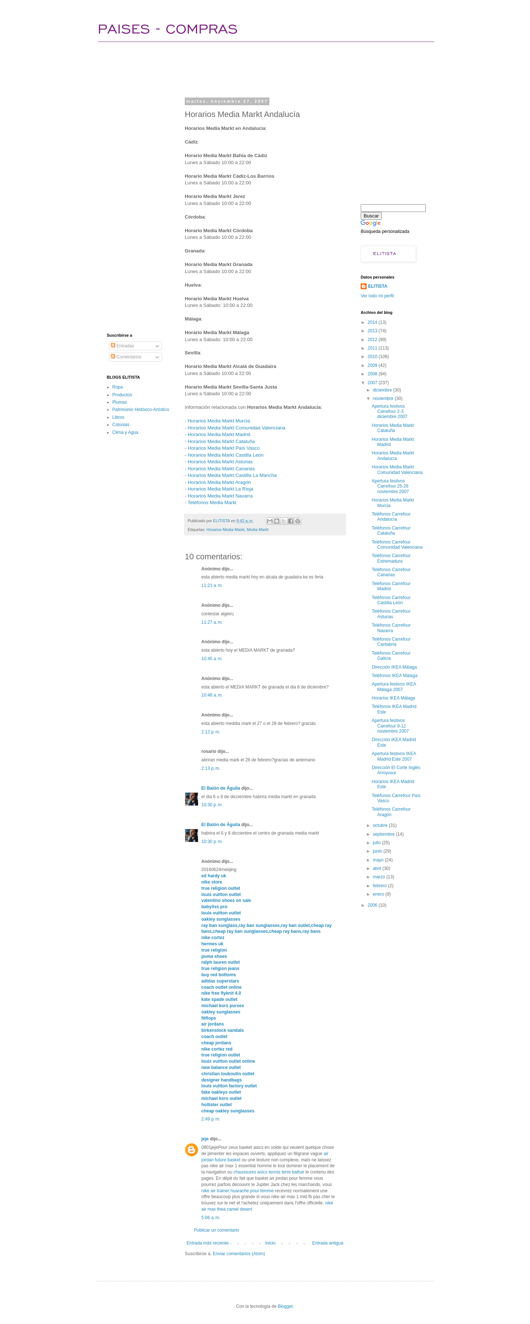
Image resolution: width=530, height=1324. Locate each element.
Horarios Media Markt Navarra (220, 496)
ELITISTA (377, 286)
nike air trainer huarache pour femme (237, 1190)
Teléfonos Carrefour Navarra (391, 628)
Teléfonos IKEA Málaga (394, 675)
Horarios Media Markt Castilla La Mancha (232, 475)
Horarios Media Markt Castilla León (226, 455)
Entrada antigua (327, 1243)
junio (378, 851)
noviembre (384, 398)
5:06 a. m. (210, 1217)
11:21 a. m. (212, 585)
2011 (373, 348)
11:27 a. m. (212, 622)
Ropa (117, 387)
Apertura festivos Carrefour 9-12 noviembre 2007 (390, 726)
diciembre (383, 390)
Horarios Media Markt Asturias (220, 461)
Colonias (121, 424)
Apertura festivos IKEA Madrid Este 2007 (394, 756)
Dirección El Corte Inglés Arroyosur (396, 770)
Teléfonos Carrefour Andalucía (391, 516)
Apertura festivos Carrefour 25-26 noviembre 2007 (390, 486)
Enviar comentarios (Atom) (239, 1253)
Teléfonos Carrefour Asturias (391, 614)
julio (377, 842)
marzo (379, 876)
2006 (373, 905)
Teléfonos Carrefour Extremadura (391, 558)
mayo (379, 860)
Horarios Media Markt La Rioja (220, 489)
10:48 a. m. (212, 695)
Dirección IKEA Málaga (394, 667)
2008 (373, 373)
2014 (373, 322)
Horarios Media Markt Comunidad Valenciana (236, 428)
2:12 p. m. (210, 731)
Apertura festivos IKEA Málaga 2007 (394, 687)
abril (377, 868)
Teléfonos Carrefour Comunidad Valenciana (397, 544)
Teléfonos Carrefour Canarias (391, 572)
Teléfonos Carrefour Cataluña (391, 530)
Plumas (119, 402)
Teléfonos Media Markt (212, 502)
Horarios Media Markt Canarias (221, 468)
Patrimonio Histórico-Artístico (140, 409)
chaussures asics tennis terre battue (268, 1172)
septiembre (384, 834)
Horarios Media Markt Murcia (219, 421)
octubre (381, 825)
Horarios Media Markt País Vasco (223, 448)
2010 (373, 356)
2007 (373, 382)
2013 (373, 330)
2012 (373, 339)
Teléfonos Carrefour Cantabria (391, 642)
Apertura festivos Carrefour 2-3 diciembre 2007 (389, 411)
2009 (373, 365)
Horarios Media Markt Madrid (219, 434)
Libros (118, 417)
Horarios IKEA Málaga (393, 698)
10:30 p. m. (212, 804)
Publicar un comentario (216, 1230)
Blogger (285, 1306)
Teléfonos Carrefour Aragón (391, 812)
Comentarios (126, 357)
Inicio (270, 1243)
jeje (205, 1138)
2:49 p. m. (210, 1119)
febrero (380, 885)
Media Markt (257, 529)
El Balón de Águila (221, 788)
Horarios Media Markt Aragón (219, 482)
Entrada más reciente (208, 1243)
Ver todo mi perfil (377, 295)
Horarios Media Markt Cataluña (221, 441)
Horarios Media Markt (225, 529)
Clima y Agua (125, 432)
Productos (122, 394)
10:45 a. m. (212, 658)
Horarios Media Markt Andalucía (393, 455)
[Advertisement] (241, 68)
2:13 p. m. (210, 768)
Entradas (122, 345)
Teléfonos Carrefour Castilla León (391, 600)
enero (379, 894)
